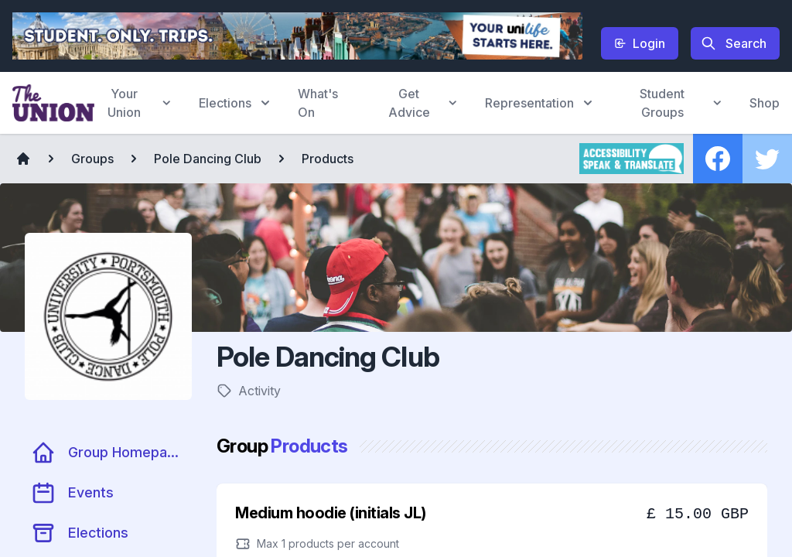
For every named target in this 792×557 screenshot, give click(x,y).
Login (639, 43)
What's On (318, 103)
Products (327, 158)
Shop (764, 103)
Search (733, 43)
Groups (92, 158)
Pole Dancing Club (207, 158)
